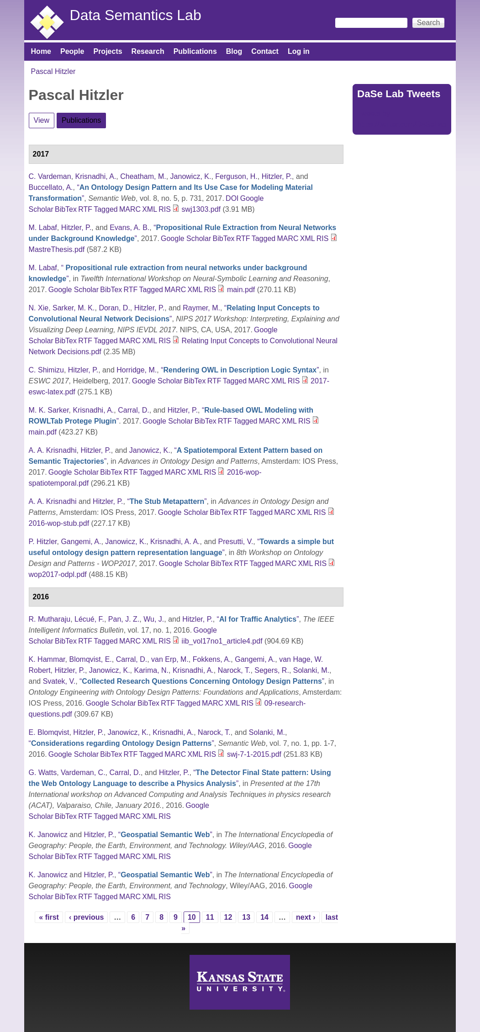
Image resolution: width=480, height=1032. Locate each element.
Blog (234, 51)
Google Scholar (186, 238)
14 (264, 917)
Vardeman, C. (83, 772)
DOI (232, 198)
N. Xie (39, 308)
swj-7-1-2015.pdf (254, 754)
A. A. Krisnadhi (53, 450)
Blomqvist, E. (90, 659)
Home (41, 51)
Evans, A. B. (129, 227)
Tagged (106, 209)
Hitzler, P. (277, 176)
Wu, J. (153, 619)
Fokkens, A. (212, 659)
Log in (299, 51)
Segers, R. (271, 670)
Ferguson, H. (236, 176)
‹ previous (86, 917)
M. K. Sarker (49, 410)
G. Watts (43, 772)
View (41, 120)
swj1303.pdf (201, 209)
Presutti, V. (235, 541)
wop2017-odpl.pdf (58, 574)
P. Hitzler (43, 541)
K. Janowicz (48, 834)
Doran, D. (114, 308)
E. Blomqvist (49, 732)
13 (246, 917)
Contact (265, 51)
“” (240, 370)
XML (149, 209)
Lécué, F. (89, 619)
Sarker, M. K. (74, 308)
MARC (130, 209)
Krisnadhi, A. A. (175, 541)
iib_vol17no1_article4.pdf (222, 641)
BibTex (66, 209)
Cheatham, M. (143, 176)
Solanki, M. (311, 670)
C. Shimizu (46, 370)
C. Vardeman (50, 176)
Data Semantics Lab (135, 15)
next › (306, 917)
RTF (85, 209)
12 (228, 917)
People (72, 51)
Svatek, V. (59, 681)
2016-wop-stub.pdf (59, 523)
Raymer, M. (201, 308)
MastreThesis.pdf (57, 249)
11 (210, 917)
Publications (195, 51)
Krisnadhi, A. (95, 176)
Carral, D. (133, 410)
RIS (164, 209)
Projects (107, 51)
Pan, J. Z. (123, 619)
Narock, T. (234, 670)
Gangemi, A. (81, 541)
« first (49, 917)
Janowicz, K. (190, 176)
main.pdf (241, 289)
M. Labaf (43, 227)
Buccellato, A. (51, 187)
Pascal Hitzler (53, 71)
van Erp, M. (170, 659)
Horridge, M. (136, 370)
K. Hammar (47, 659)
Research (148, 51)
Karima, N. (151, 670)
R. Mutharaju (50, 619)
